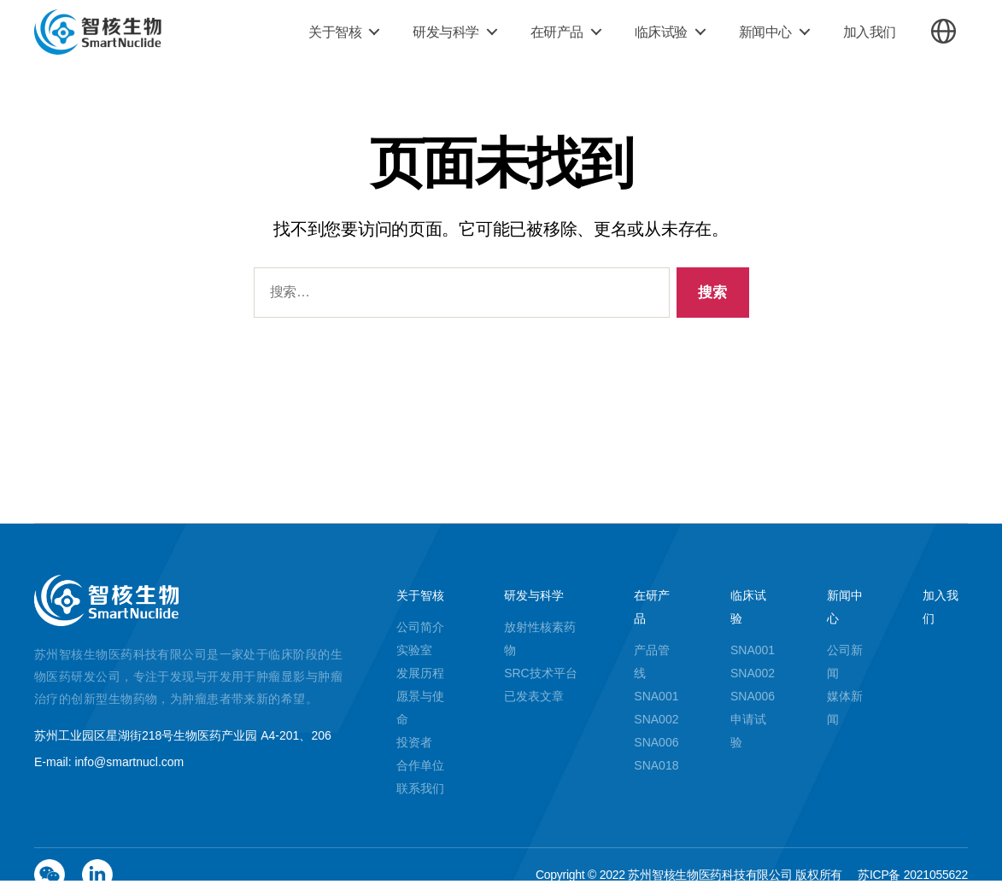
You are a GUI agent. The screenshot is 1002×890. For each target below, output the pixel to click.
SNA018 (656, 765)
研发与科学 (446, 32)
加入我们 (869, 32)
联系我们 (420, 788)
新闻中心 (765, 32)
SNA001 (656, 696)
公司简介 (420, 627)
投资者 (414, 742)
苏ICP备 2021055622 (913, 874)
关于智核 (334, 32)
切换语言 (943, 31)
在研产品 (556, 32)
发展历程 (420, 673)
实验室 (414, 650)
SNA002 (656, 719)
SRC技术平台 (540, 673)
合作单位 (420, 765)
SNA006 (656, 742)
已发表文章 (534, 696)
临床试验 (661, 32)
